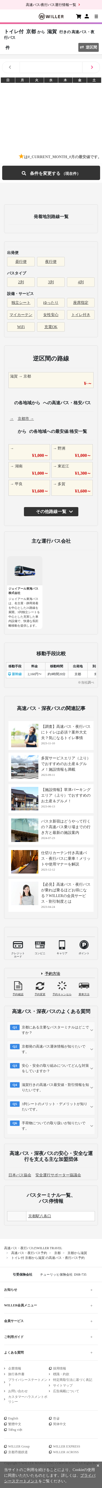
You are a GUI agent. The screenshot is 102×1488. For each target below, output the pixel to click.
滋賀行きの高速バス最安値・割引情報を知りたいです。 (55, 1087)
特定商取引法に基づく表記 (72, 1380)
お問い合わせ (18, 1391)
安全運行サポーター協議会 (58, 1175)
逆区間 (88, 47)
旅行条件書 (16, 1374)
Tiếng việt (15, 1430)
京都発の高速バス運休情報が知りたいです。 (53, 1049)
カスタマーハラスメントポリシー (27, 1399)
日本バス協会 (19, 1175)
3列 (51, 282)
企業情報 (14, 1368)
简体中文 (59, 1424)
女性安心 (50, 315)
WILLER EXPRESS (66, 1446)
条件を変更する (51, 172)
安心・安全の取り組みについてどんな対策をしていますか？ (55, 1068)
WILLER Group (19, 1446)
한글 (56, 1418)
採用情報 (59, 1368)
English (13, 1418)
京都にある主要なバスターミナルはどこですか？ (55, 1030)
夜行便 (51, 262)
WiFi (21, 327)
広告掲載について (66, 1391)
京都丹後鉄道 (18, 1452)
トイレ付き (80, 315)
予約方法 (52, 974)
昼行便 (21, 262)
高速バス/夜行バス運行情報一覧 (51, 5)
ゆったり (50, 303)
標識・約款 (61, 1374)
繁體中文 (14, 1424)
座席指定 (80, 303)
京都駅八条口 (39, 1216)
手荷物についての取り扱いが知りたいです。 (53, 1125)
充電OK (50, 327)
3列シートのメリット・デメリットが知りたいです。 (54, 1106)
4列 (81, 282)
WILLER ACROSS (66, 1452)
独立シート (20, 303)
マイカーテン (21, 315)
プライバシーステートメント (27, 1382)
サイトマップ (63, 1385)
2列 (21, 282)
